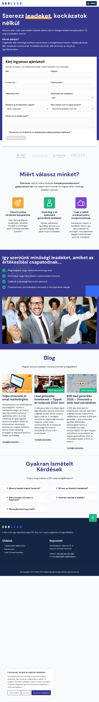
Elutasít (26, 693)
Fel (93, 518)
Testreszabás (14, 693)
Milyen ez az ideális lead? (17, 116)
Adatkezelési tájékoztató (14, 546)
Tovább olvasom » (10, 442)
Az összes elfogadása (41, 693)
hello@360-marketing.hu (65, 556)
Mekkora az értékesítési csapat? (20, 105)
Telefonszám (57, 82)
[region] (29, 683)
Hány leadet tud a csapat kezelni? (66, 105)
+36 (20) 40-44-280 (65, 554)
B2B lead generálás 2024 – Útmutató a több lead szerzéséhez (81, 399)
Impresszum (9, 549)
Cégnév (55, 71)
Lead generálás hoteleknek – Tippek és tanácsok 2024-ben (49, 399)
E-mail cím (11, 82)
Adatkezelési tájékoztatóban (47, 132)
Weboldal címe (13, 94)
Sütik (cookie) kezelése (13, 552)
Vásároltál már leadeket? (62, 94)
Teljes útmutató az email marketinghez (15, 397)
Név (8, 71)
